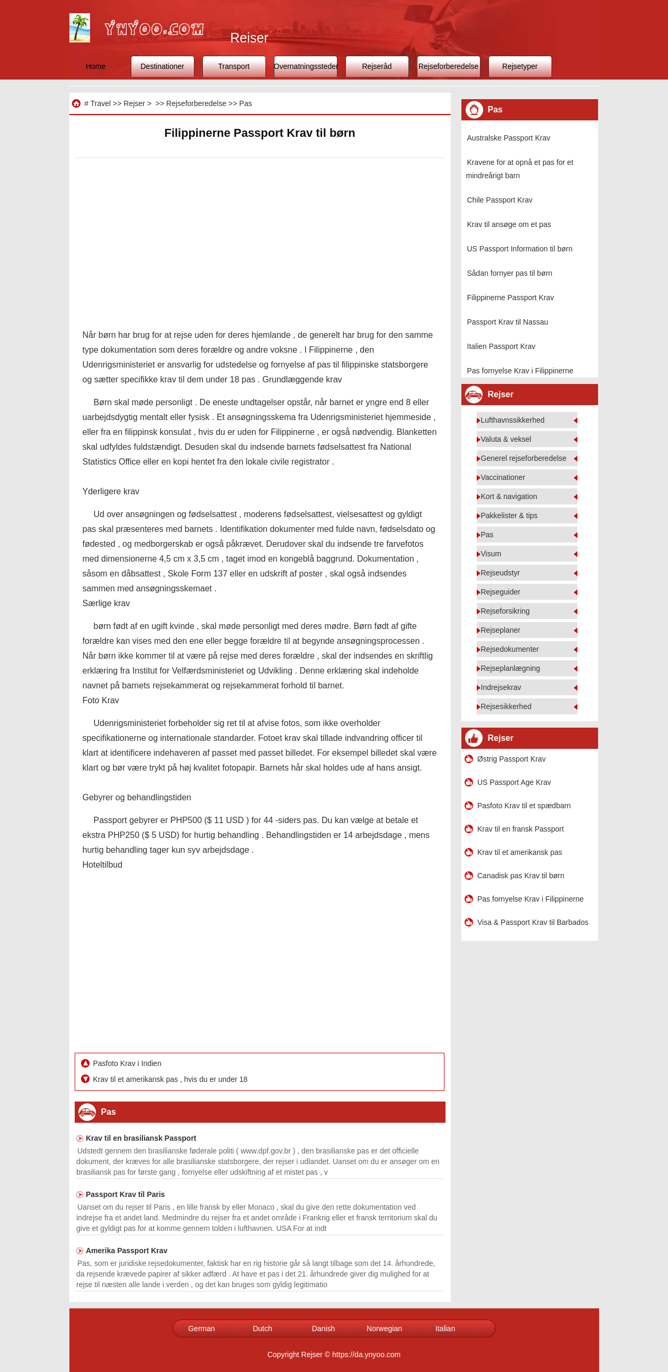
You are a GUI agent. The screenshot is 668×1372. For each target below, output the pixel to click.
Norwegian (384, 1328)
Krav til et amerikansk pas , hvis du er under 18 (171, 1079)
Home (95, 66)
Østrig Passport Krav (511, 759)
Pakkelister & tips (509, 515)
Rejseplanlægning (510, 668)
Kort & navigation (509, 496)
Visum (491, 553)
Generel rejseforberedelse (524, 458)
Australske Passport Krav (508, 138)
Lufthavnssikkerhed (513, 420)
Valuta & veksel (506, 439)
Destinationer (162, 66)
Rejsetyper (520, 66)
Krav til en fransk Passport (520, 829)
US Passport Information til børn (520, 248)
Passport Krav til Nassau (507, 322)
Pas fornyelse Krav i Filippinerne (520, 370)
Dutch (262, 1328)
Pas (245, 103)
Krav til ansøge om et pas (509, 224)
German (201, 1328)
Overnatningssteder (305, 66)
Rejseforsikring (505, 611)
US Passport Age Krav (514, 782)
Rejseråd (376, 66)
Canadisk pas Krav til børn (520, 875)
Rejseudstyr (500, 573)
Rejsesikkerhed (506, 706)
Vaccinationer (503, 477)
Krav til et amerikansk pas (519, 852)
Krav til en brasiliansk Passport (141, 1138)
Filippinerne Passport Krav (510, 297)
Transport (234, 66)
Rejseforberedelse (448, 66)
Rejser (134, 103)
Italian (445, 1328)
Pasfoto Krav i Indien (128, 1063)
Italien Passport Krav (501, 346)
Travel (101, 103)
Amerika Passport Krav (126, 1250)
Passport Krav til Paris (125, 1194)
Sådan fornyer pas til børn (510, 273)
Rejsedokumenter (510, 649)
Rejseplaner (501, 630)
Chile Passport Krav (500, 200)
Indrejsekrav (501, 687)
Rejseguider (501, 592)
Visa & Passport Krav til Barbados (533, 922)
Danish (323, 1328)
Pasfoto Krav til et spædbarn (524, 805)
